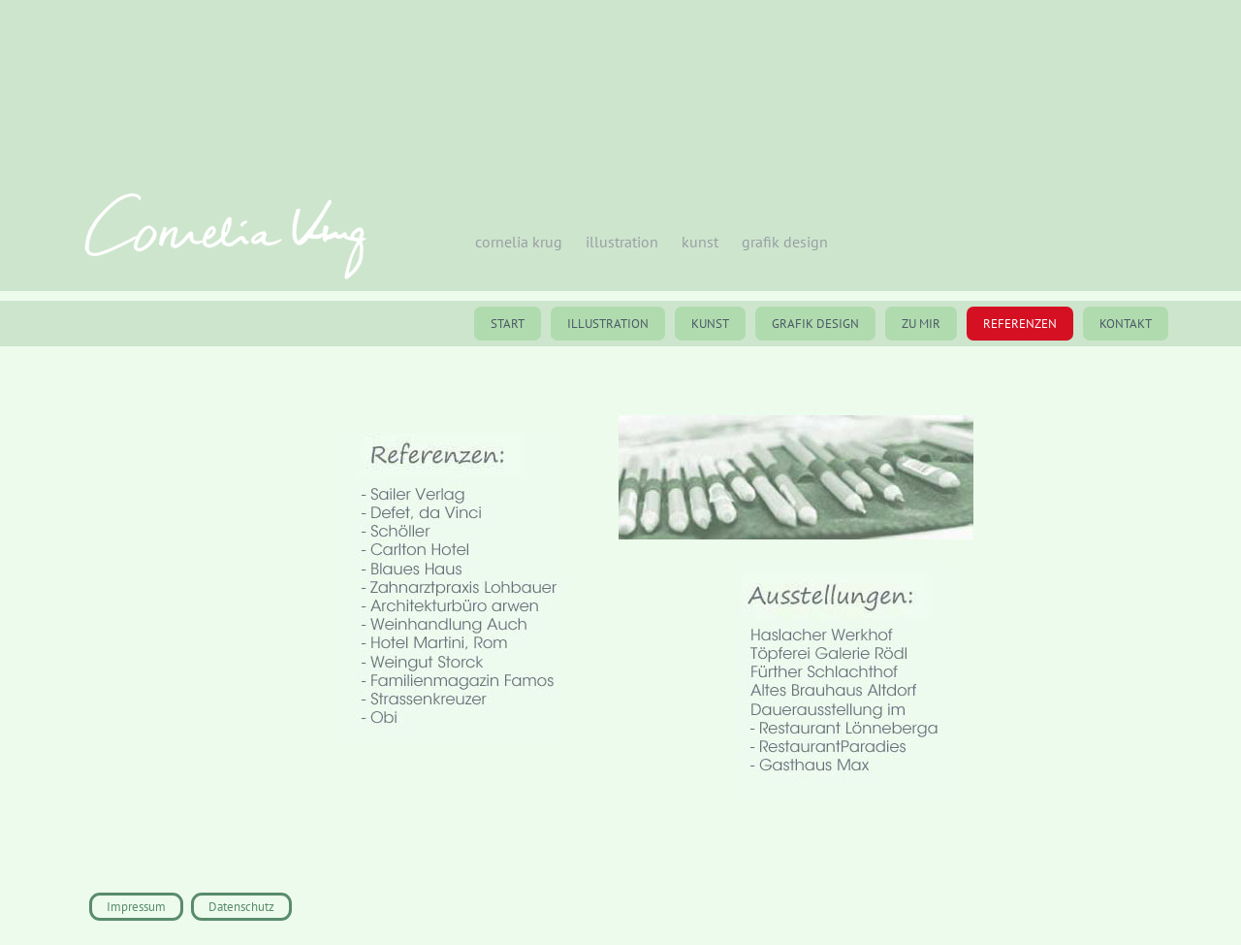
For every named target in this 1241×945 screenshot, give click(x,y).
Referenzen (1020, 323)
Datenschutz (241, 906)
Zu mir (921, 323)
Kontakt (1125, 323)
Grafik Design (815, 323)
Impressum (136, 906)
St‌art (508, 323)
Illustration (608, 323)
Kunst (710, 323)
